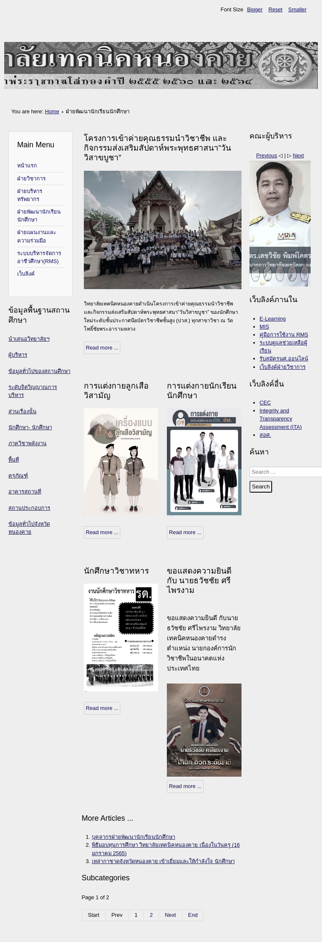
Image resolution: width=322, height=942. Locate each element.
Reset (275, 9)
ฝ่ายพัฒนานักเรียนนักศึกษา (39, 216)
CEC (265, 402)
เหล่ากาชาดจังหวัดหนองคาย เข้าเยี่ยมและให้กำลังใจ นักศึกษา (163, 861)
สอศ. (265, 435)
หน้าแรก (27, 165)
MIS (264, 327)
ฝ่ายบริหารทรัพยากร (29, 195)
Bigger (254, 9)
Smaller (297, 9)
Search (261, 486)
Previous (266, 155)
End (193, 915)
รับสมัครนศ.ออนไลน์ (284, 358)
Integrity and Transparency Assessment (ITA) (281, 418)
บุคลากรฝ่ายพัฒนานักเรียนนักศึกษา (133, 837)
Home (52, 111)
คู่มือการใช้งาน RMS (284, 334)
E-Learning (273, 319)
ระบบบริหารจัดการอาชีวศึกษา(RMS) (39, 257)
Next (170, 915)
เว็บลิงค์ (26, 274)
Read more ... (102, 347)
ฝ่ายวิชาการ (31, 178)
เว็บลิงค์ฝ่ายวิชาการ (283, 367)
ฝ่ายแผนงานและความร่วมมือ (36, 236)
